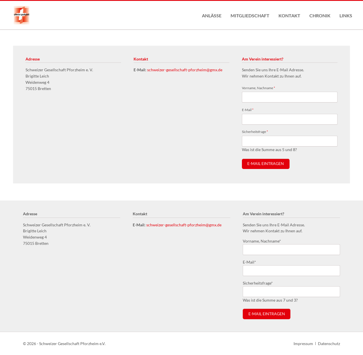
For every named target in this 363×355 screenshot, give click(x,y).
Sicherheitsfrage (255, 131)
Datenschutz (329, 343)
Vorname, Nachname (258, 87)
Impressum (303, 343)
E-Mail (249, 109)
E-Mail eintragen (265, 163)
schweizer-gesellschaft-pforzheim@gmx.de (184, 69)
